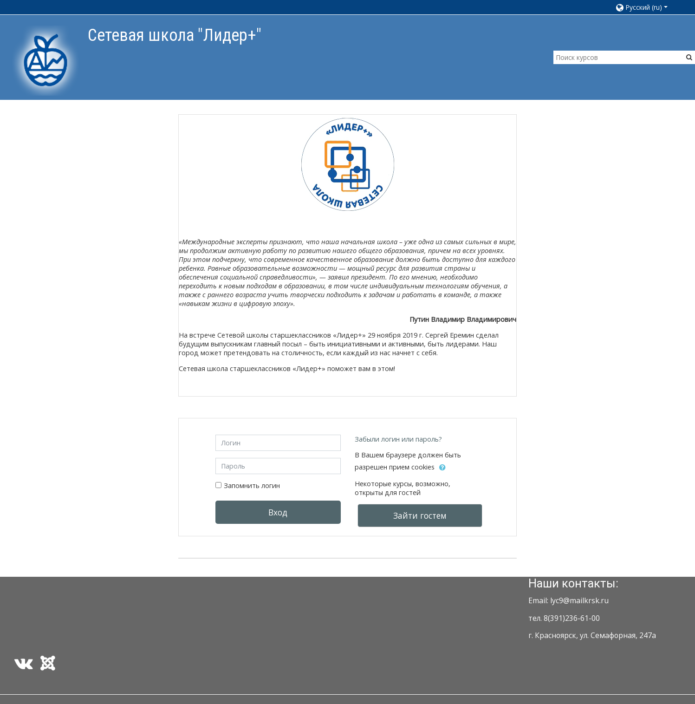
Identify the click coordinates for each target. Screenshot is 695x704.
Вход (277, 512)
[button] (646, 7)
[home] (46, 60)
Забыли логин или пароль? (398, 439)
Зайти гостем (420, 515)
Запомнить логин (252, 485)
